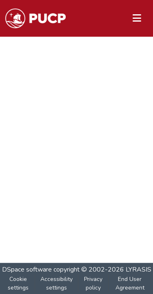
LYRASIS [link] (138, 269)
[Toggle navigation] (136, 18)
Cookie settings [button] (18, 283)
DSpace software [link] (27, 269)
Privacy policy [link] (93, 283)
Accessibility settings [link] (56, 283)
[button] (35, 18)
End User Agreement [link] (129, 283)
